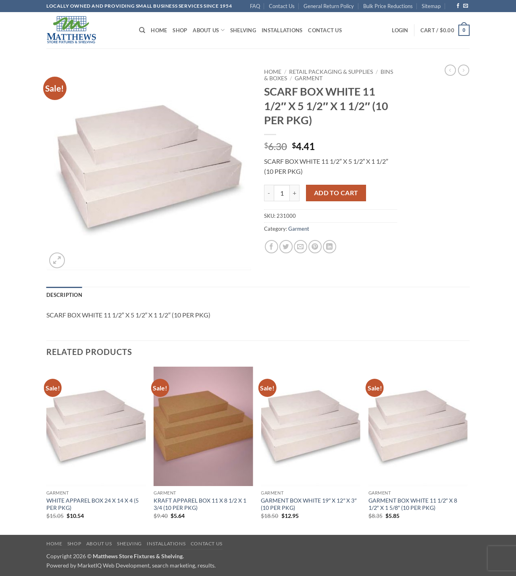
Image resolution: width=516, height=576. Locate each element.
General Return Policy (329, 6)
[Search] (142, 30)
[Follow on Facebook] (458, 6)
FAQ (255, 6)
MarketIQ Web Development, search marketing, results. (146, 565)
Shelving (243, 30)
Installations (282, 30)
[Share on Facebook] (271, 246)
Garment (308, 78)
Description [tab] (64, 295)
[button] (400, 30)
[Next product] (450, 70)
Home (159, 30)
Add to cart (336, 192)
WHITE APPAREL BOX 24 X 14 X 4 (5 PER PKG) (92, 504)
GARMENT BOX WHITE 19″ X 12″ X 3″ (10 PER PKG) (308, 504)
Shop (180, 30)
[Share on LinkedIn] (329, 246)
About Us (209, 30)
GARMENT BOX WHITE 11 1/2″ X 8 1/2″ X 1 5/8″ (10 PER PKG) (412, 504)
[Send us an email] (465, 6)
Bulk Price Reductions (388, 6)
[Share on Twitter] (286, 246)
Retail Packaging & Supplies (331, 72)
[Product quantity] (282, 193)
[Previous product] (463, 70)
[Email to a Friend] (300, 246)
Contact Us (282, 6)
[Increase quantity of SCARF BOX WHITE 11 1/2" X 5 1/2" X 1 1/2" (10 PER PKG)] (295, 193)
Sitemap (431, 6)
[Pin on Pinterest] (315, 246)
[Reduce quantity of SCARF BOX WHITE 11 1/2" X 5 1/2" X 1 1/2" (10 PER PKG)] (269, 193)
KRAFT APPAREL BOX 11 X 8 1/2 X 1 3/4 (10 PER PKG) (200, 504)
